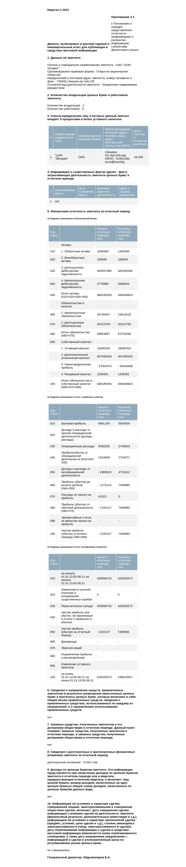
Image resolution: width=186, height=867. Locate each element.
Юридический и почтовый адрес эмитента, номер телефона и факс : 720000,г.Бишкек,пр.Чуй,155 (89, 79)
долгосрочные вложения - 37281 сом (72, 762)
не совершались (58, 850)
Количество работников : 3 (65, 108)
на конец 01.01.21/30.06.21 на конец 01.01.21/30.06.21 (77, 677)
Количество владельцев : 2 (65, 105)
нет (49, 717)
